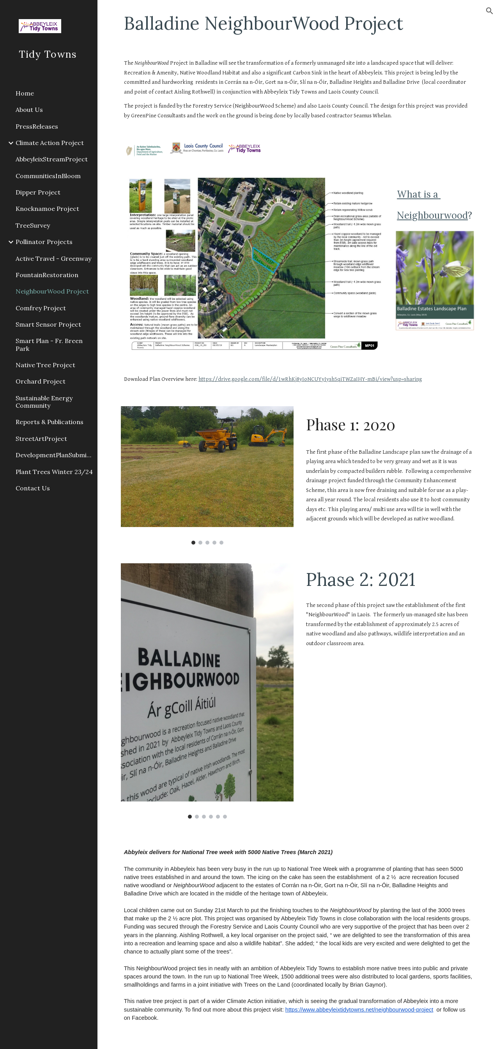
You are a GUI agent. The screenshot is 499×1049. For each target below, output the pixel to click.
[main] (298, 23)
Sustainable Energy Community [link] (44, 401)
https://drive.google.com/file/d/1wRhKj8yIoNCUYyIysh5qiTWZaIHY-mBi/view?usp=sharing (310, 379)
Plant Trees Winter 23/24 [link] (54, 472)
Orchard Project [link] (40, 381)
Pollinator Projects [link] (44, 242)
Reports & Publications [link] (49, 422)
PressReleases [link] (37, 126)
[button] (489, 11)
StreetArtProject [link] (41, 438)
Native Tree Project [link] (45, 365)
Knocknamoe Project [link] (47, 208)
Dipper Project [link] (38, 192)
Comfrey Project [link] (41, 308)
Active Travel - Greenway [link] (53, 258)
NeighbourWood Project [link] (52, 291)
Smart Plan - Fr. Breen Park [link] (49, 344)
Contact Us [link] (33, 488)
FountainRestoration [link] (47, 275)
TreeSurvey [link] (33, 225)
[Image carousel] (207, 475)
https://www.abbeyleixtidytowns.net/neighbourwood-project (359, 1010)
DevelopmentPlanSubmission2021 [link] (54, 455)
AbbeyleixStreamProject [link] (52, 159)
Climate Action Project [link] (50, 143)
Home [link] (25, 93)
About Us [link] (29, 109)
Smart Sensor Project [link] (48, 324)
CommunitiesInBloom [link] (48, 176)
